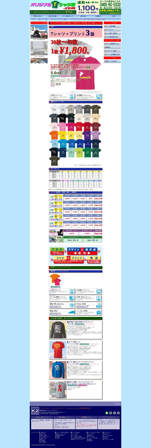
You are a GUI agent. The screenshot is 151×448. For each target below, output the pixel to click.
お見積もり (98, 16)
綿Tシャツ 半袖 (42, 19)
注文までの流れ (53, 16)
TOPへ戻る (117, 403)
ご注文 (113, 16)
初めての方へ (37, 16)
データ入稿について (68, 16)
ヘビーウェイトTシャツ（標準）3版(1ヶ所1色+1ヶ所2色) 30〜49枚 (87, 19)
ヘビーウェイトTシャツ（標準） (58, 19)
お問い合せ (83, 16)
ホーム (33, 19)
